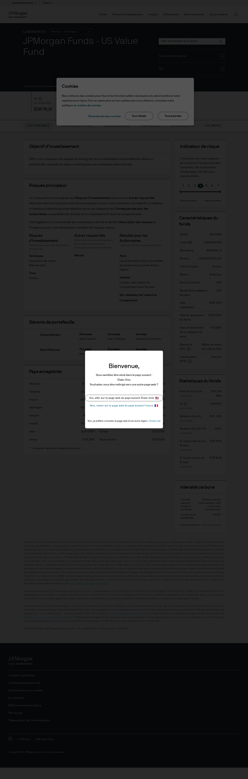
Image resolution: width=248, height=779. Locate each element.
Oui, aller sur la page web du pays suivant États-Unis (124, 398)
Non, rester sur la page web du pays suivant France (124, 405)
